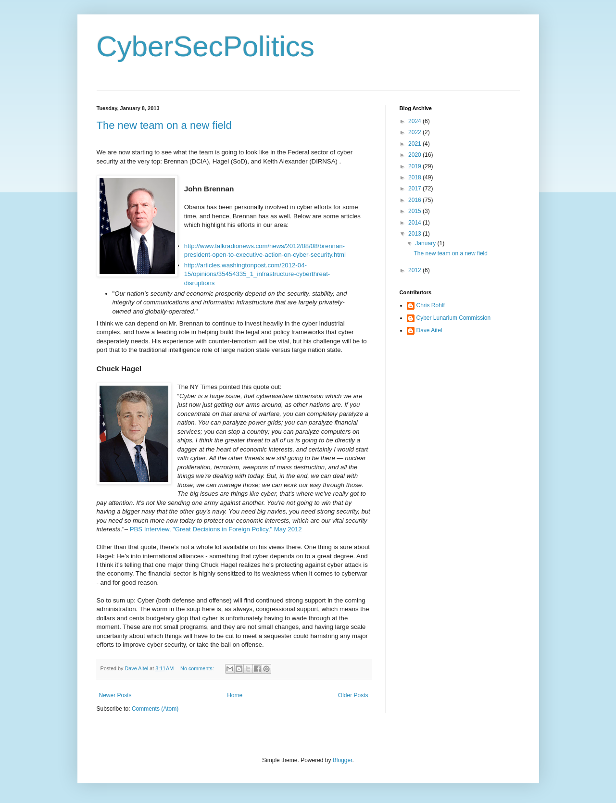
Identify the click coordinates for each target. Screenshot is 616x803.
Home (234, 695)
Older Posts (353, 695)
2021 (415, 143)
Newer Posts (115, 695)
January (426, 243)
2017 (415, 188)
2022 (415, 132)
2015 (415, 211)
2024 (415, 121)
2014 (415, 222)
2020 (415, 154)
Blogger (342, 760)
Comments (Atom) (155, 708)
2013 (415, 233)
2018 (415, 177)
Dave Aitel (429, 330)
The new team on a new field (164, 125)
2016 (415, 200)
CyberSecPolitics (206, 46)
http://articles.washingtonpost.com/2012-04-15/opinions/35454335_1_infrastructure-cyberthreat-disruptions (257, 274)
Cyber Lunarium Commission (453, 317)
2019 (415, 166)
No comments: (197, 668)
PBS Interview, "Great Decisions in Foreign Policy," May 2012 (216, 529)
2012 (415, 270)
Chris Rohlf (430, 305)
